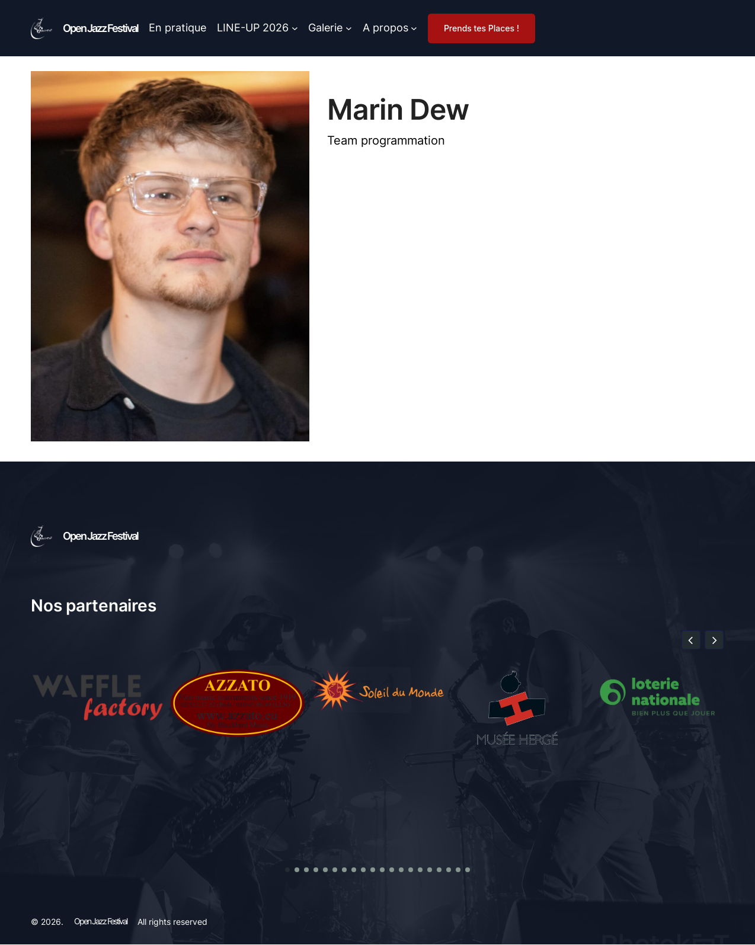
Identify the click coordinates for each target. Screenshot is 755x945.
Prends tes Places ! (481, 28)
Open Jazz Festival (100, 28)
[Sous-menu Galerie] (348, 28)
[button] (691, 639)
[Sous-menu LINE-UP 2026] (295, 28)
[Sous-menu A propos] (414, 28)
